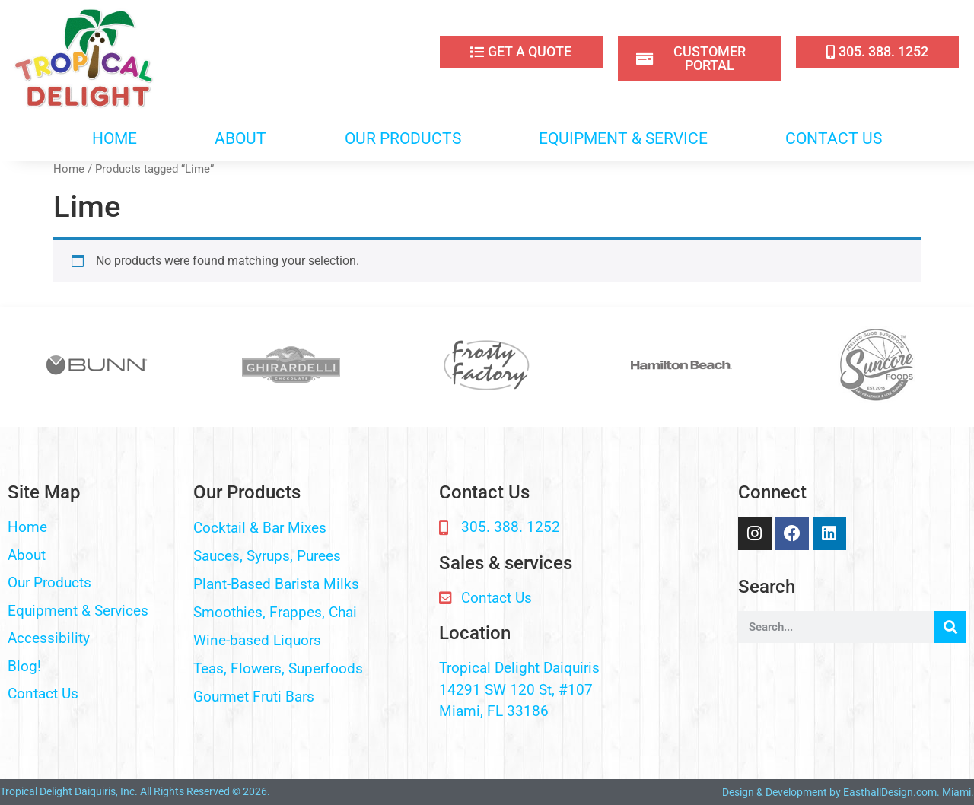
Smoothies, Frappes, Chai (275, 612)
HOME (114, 138)
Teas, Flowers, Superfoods (278, 668)
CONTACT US (833, 138)
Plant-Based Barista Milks (276, 584)
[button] (308, 528)
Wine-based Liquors (257, 640)
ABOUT (240, 138)
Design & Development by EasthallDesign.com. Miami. (848, 792)
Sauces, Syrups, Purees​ (267, 556)
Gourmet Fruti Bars (253, 696)
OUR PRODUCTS (403, 138)
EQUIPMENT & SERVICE (623, 138)
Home (68, 169)
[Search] (950, 627)
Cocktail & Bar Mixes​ (259, 527)
